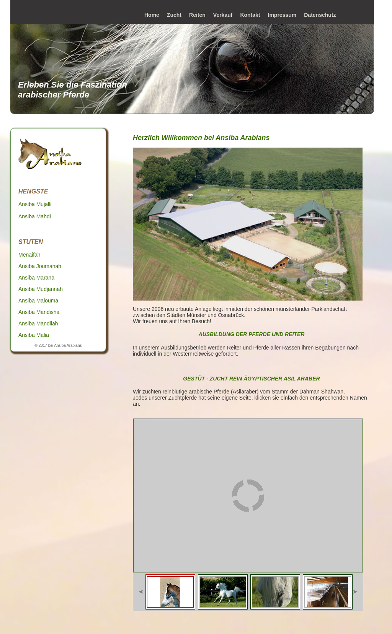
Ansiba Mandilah (38, 323)
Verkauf (223, 15)
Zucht (174, 15)
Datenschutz (320, 15)
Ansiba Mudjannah (40, 289)
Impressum (282, 15)
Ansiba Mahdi (34, 216)
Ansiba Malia (33, 335)
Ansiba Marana (36, 278)
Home (151, 15)
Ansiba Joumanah (39, 266)
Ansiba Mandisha (38, 312)
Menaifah (29, 255)
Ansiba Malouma (38, 300)
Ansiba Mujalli (34, 204)
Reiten (197, 15)
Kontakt (250, 15)
